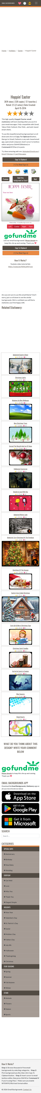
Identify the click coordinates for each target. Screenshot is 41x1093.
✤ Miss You (8, 891)
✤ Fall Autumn (9, 982)
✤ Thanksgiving (10, 956)
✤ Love (6, 886)
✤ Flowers (8, 1003)
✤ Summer (8, 977)
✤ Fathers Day (9, 940)
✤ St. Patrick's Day (11, 923)
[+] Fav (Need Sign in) (21, 164)
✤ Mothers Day (10, 934)
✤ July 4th (7, 945)
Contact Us (27, 1089)
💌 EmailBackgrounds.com (24, 222)
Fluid (31, 226)
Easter (20, 51)
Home (4, 51)
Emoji (4, 154)
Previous (5, 179)
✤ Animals (8, 998)
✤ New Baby (9, 865)
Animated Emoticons (30, 151)
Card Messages (20, 154)
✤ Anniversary (9, 854)
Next (35, 179)
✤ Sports (7, 1014)
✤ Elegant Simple (10, 902)
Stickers (10, 154)
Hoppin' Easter (30, 51)
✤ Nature (7, 1009)
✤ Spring (7, 971)
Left (9, 226)
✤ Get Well (8, 880)
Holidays (12, 51)
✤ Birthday (8, 859)
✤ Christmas (8, 961)
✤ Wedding (8, 870)
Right (24, 226)
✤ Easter (7, 929)
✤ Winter (7, 988)
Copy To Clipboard (21, 159)
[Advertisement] (20, 27)
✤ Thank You (9, 897)
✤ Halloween (9, 950)
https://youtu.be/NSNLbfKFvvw (20, 267)
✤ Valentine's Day (10, 918)
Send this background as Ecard (20, 179)
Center (16, 226)
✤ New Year (8, 912)
